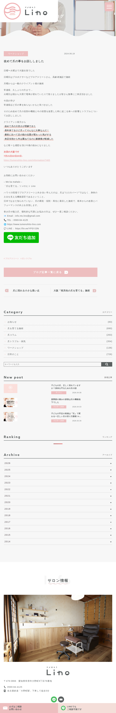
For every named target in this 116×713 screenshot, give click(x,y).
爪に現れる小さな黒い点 (26, 290)
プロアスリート (12, 259)
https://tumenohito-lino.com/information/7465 (27, 160)
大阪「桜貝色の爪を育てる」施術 (72, 290)
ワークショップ (16, 53)
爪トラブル (27, 259)
